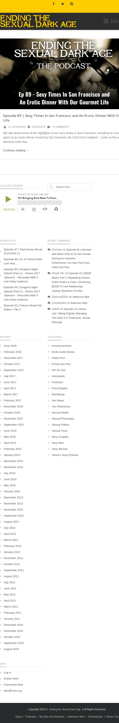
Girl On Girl (58, 370)
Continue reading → (16, 150)
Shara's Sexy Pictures (65, 455)
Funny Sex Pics (61, 364)
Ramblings (58, 394)
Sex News (58, 400)
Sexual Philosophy (63, 418)
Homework (58, 376)
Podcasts (36, 126)
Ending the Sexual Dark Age (65, 709)
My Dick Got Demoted (52, 716)
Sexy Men (58, 442)
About (18, 716)
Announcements (61, 345)
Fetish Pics (58, 358)
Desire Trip (112, 716)
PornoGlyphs (59, 388)
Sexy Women (60, 448)
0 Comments (58, 126)
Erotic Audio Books (63, 351)
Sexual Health (60, 412)
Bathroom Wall (81, 297)
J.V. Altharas (17, 126)
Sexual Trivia (59, 430)
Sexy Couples (60, 436)
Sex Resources (61, 406)
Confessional (95, 716)
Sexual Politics (61, 424)
